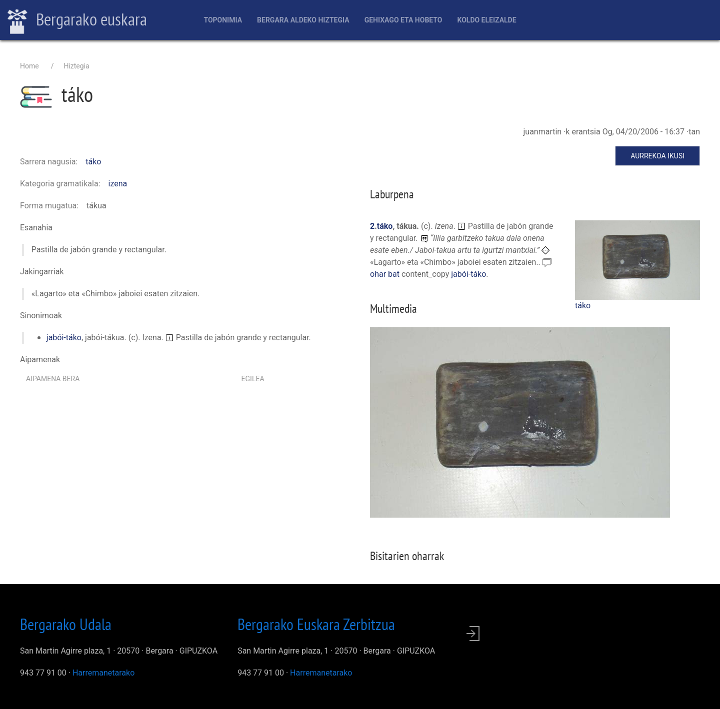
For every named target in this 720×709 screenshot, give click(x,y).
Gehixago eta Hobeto (403, 20)
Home (29, 66)
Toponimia (223, 20)
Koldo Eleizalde (486, 20)
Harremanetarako (103, 673)
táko (93, 161)
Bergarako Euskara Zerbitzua (316, 624)
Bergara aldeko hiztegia (303, 20)
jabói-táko (64, 337)
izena (118, 183)
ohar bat (386, 274)
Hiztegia (76, 66)
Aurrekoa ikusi (657, 156)
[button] (637, 259)
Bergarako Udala (66, 624)
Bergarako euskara (77, 20)
